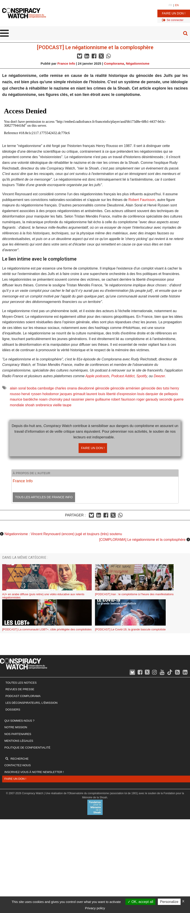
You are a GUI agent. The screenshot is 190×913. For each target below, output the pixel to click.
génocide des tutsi (155, 388)
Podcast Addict (122, 376)
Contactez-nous (17, 765)
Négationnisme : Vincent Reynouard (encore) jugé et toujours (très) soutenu (63, 534)
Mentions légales (18, 740)
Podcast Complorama (22, 696)
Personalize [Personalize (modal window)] (169, 902)
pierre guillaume (97, 399)
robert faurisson (123, 399)
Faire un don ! (173, 13)
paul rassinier (73, 399)
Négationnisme (138, 63)
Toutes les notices (21, 682)
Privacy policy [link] (95, 908)
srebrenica (43, 405)
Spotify (141, 376)
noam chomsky (51, 399)
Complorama (114, 63)
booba (32, 388)
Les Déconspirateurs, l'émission (31, 702)
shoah (30, 405)
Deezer (159, 376)
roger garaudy (147, 399)
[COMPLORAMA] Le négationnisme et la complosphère (142, 539)
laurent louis (95, 394)
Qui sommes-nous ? (19, 720)
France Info (66, 63)
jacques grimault (73, 394)
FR (170, 5)
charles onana (66, 388)
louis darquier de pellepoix (157, 394)
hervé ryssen (31, 394)
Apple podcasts (97, 376)
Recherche (19, 758)
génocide (102, 388)
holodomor (50, 394)
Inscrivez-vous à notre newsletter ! (34, 772)
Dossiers (12, 709)
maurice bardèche (24, 399)
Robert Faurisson (141, 200)
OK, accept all (140, 902)
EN (177, 5)
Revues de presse (19, 689)
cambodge (45, 388)
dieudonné (86, 388)
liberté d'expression (121, 394)
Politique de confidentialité (27, 747)
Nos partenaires (17, 734)
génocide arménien (125, 388)
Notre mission (15, 727)
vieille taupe (62, 405)
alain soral (18, 388)
